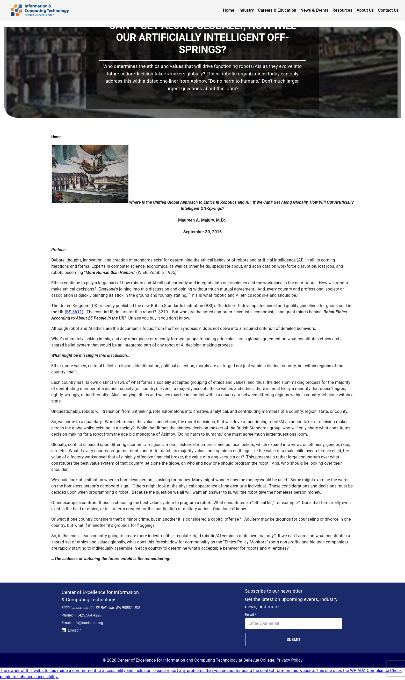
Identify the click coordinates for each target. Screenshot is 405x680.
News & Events (314, 10)
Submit (294, 640)
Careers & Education (277, 10)
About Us (365, 10)
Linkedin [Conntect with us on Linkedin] (72, 630)
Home (228, 10)
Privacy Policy (290, 660)
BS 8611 (74, 311)
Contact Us (388, 10)
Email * (251, 615)
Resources (342, 10)
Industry (246, 10)
